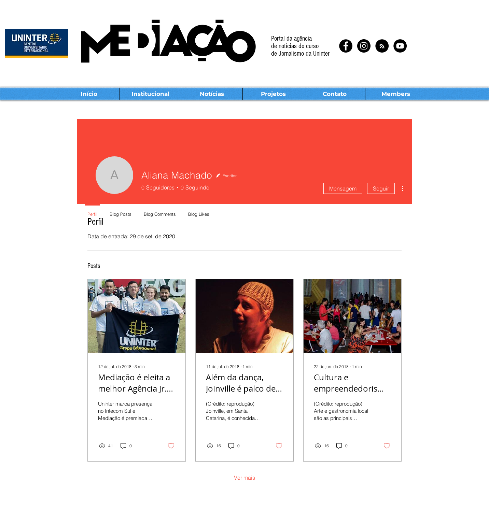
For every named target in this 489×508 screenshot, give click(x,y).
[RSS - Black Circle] (382, 46)
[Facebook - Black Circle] (345, 46)
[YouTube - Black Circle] (400, 46)
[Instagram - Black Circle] (364, 46)
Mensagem (343, 188)
